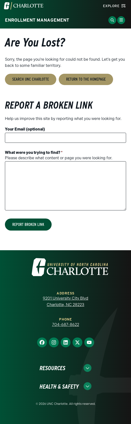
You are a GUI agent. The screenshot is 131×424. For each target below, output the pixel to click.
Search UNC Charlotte (30, 79)
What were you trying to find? (34, 152)
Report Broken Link (28, 224)
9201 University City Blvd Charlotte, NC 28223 (65, 301)
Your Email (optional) (25, 129)
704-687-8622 (65, 324)
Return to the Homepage (86, 79)
